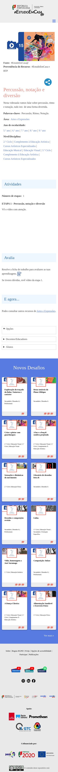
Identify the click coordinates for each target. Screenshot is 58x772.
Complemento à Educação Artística (31, 141)
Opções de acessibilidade (41, 651)
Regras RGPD (17, 651)
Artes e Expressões (20, 119)
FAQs (27, 651)
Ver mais (48, 635)
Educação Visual (32, 150)
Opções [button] (9, 328)
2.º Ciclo (7, 141)
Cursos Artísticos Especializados (19, 146)
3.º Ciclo (46, 150)
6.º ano (15, 130)
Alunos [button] (9, 347)
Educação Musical (12, 150)
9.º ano (42, 130)
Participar (23, 654)
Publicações (34, 654)
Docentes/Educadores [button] (16, 339)
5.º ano (6, 130)
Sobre (8, 651)
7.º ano (24, 130)
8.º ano (33, 130)
